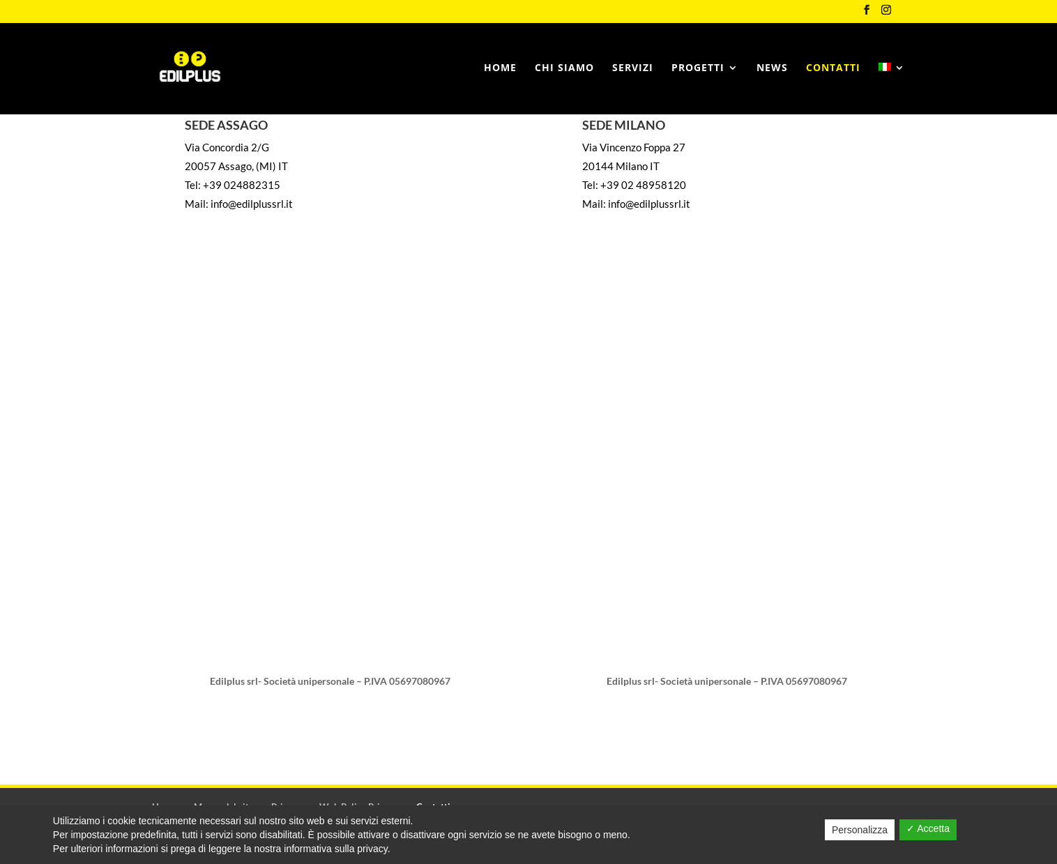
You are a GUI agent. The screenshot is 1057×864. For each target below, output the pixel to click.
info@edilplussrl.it (252, 203)
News (772, 68)
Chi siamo (564, 68)
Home (500, 68)
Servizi (632, 68)
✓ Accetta (928, 828)
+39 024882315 (241, 185)
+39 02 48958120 (643, 185)
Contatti (833, 68)
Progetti (697, 68)
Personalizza (860, 829)
